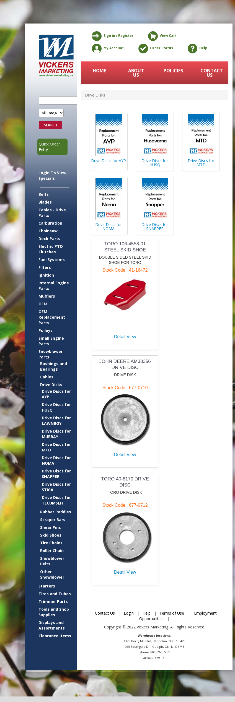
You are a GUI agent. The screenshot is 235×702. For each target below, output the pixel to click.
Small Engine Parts (51, 341)
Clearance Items (54, 635)
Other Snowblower (52, 574)
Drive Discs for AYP (56, 394)
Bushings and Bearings (53, 366)
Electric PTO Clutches (50, 249)
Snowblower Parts (50, 354)
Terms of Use (171, 613)
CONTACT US (210, 72)
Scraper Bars (52, 519)
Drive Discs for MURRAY (56, 433)
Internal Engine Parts (53, 285)
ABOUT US (136, 72)
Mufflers (46, 296)
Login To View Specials (52, 175)
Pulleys (45, 330)
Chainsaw (48, 230)
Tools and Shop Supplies (53, 612)
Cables (46, 376)
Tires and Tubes (54, 593)
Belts (43, 194)
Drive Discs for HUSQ (56, 407)
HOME (99, 70)
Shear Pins (50, 527)
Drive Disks (51, 384)
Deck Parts (49, 238)
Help (196, 48)
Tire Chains (51, 542)
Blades (45, 202)
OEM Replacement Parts (51, 317)
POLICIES (173, 70)
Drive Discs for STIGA (56, 487)
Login (129, 613)
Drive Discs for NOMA (56, 460)
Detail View (125, 336)
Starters (46, 586)
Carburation (50, 223)
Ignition (46, 275)
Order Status (154, 48)
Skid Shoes (50, 535)
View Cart (161, 36)
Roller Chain (52, 550)
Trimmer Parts (53, 601)
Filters (44, 267)
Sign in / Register (111, 36)
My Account (107, 48)
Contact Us (105, 613)
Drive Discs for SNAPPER (56, 473)
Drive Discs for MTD (56, 447)
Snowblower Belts (52, 561)
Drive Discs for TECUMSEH (56, 500)
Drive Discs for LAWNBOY (56, 420)
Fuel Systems (51, 259)
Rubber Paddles (55, 511)
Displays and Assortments (51, 625)
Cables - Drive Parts (52, 212)
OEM (42, 303)
